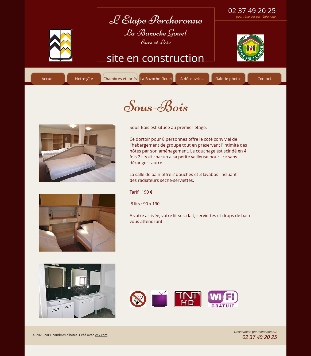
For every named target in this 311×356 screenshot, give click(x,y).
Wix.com (101, 335)
